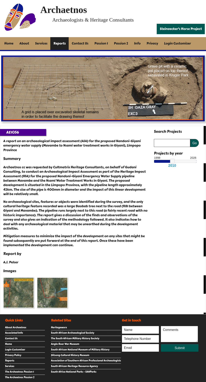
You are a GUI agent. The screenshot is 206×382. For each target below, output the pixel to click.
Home (8, 43)
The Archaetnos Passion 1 (19, 372)
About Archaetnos (15, 327)
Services (41, 43)
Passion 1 (101, 43)
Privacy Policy (13, 355)
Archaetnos (63, 9)
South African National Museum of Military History (80, 349)
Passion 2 (121, 43)
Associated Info (14, 333)
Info (137, 43)
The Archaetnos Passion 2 (19, 377)
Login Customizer (177, 43)
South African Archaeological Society (72, 333)
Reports (59, 43)
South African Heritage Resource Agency (74, 366)
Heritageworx (59, 327)
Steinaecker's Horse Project (181, 28)
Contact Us (80, 43)
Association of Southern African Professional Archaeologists (86, 360)
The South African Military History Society (75, 338)
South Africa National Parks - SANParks (73, 372)
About (24, 43)
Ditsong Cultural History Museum (70, 355)
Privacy (152, 43)
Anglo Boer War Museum (65, 344)
